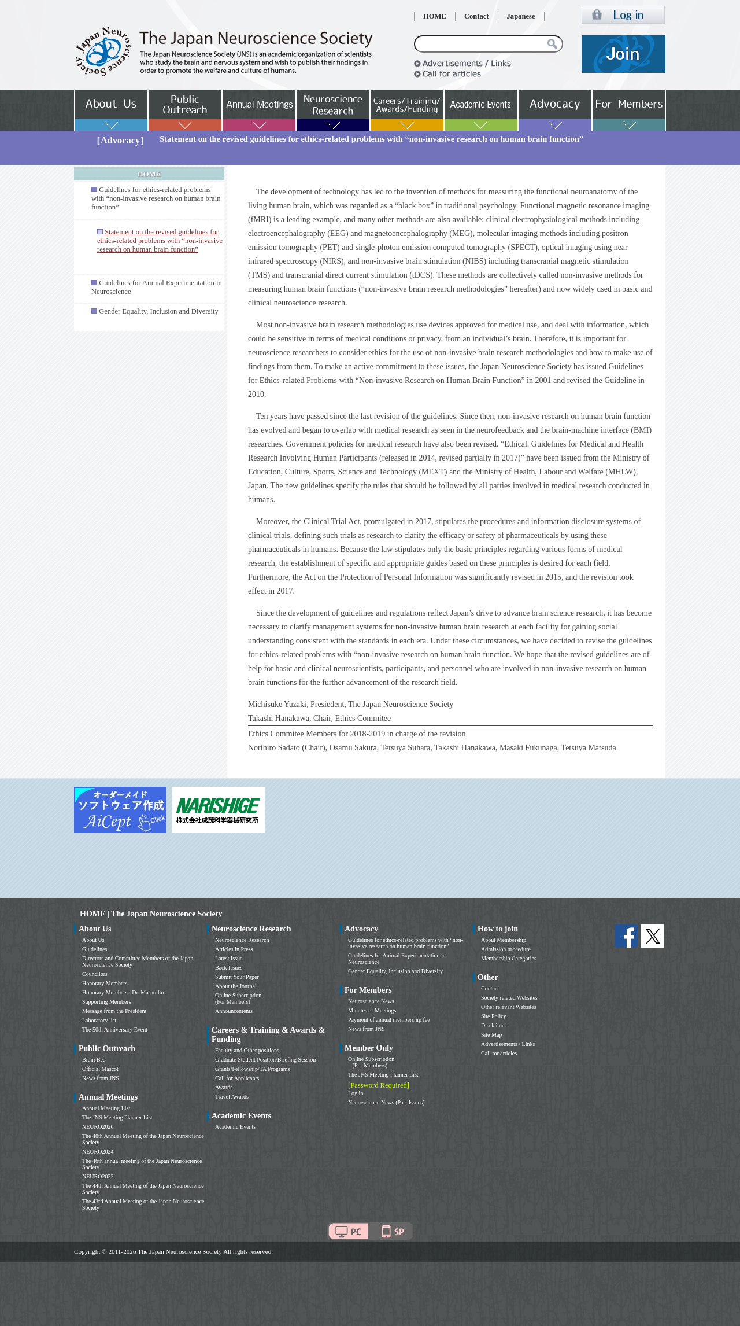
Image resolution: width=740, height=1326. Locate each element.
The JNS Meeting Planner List (117, 1117)
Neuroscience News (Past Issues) (386, 1102)
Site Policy (493, 1016)
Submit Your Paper (237, 977)
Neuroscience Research (242, 940)
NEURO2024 (97, 1151)
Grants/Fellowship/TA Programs (252, 1069)
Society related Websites (509, 997)
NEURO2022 (97, 1176)
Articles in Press (234, 949)
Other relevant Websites (508, 1007)
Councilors (95, 974)
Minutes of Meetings (372, 1010)
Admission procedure (506, 949)
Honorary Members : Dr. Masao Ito (123, 992)
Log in (355, 1093)
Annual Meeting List (106, 1108)
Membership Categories (508, 958)
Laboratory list (99, 1020)
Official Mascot (100, 1069)
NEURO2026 (97, 1127)
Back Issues (229, 967)
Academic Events (235, 1127)
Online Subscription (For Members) (238, 998)
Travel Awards (232, 1096)
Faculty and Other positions (247, 1050)
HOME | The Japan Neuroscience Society (151, 913)
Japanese (521, 16)
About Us (93, 940)
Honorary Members (105, 983)
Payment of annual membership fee (389, 1019)
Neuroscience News (371, 1001)
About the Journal (236, 986)
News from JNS (100, 1078)
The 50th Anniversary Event (114, 1029)
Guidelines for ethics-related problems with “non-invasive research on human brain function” (155, 198)
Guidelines (94, 949)
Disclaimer (493, 1025)
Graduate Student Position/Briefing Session (265, 1059)
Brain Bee (93, 1059)
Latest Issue (229, 958)
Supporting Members (106, 1002)
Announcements (234, 1011)
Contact (476, 16)
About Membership (503, 940)
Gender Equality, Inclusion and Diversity (159, 311)
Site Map (491, 1035)
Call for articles (499, 1053)
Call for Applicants (237, 1078)
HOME (434, 16)
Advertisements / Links (508, 1044)
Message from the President (114, 1011)
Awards (223, 1087)
